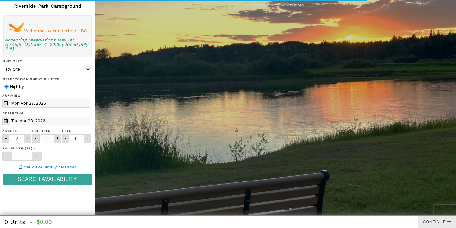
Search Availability (47, 179)
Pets (67, 131)
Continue (437, 222)
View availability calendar (47, 167)
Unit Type (12, 61)
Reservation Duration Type (31, 79)
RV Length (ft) (17, 148)
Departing (13, 113)
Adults (9, 131)
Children (41, 131)
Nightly (14, 86)
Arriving (11, 95)
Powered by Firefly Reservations (275, 5)
